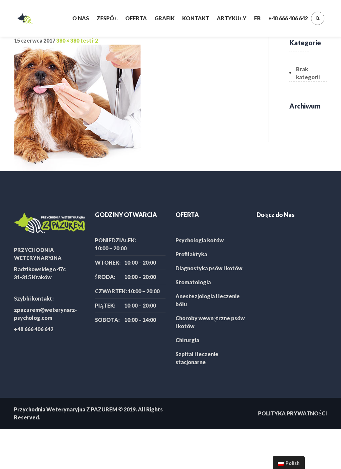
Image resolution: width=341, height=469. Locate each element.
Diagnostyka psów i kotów (208, 268)
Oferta (136, 18)
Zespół (107, 18)
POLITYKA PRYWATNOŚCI (292, 413)
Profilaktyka (191, 254)
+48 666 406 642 (288, 18)
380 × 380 (67, 40)
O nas (80, 18)
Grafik (164, 18)
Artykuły (231, 18)
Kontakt (195, 18)
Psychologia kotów (199, 240)
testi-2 (89, 40)
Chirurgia (187, 340)
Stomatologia (193, 282)
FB (257, 18)
